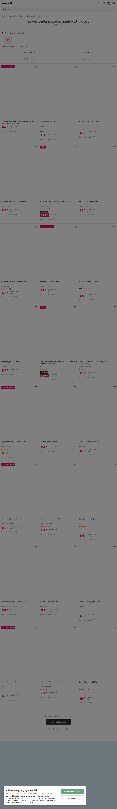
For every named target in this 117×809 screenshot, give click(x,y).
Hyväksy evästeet (72, 791)
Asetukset (72, 798)
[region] (45, 795)
